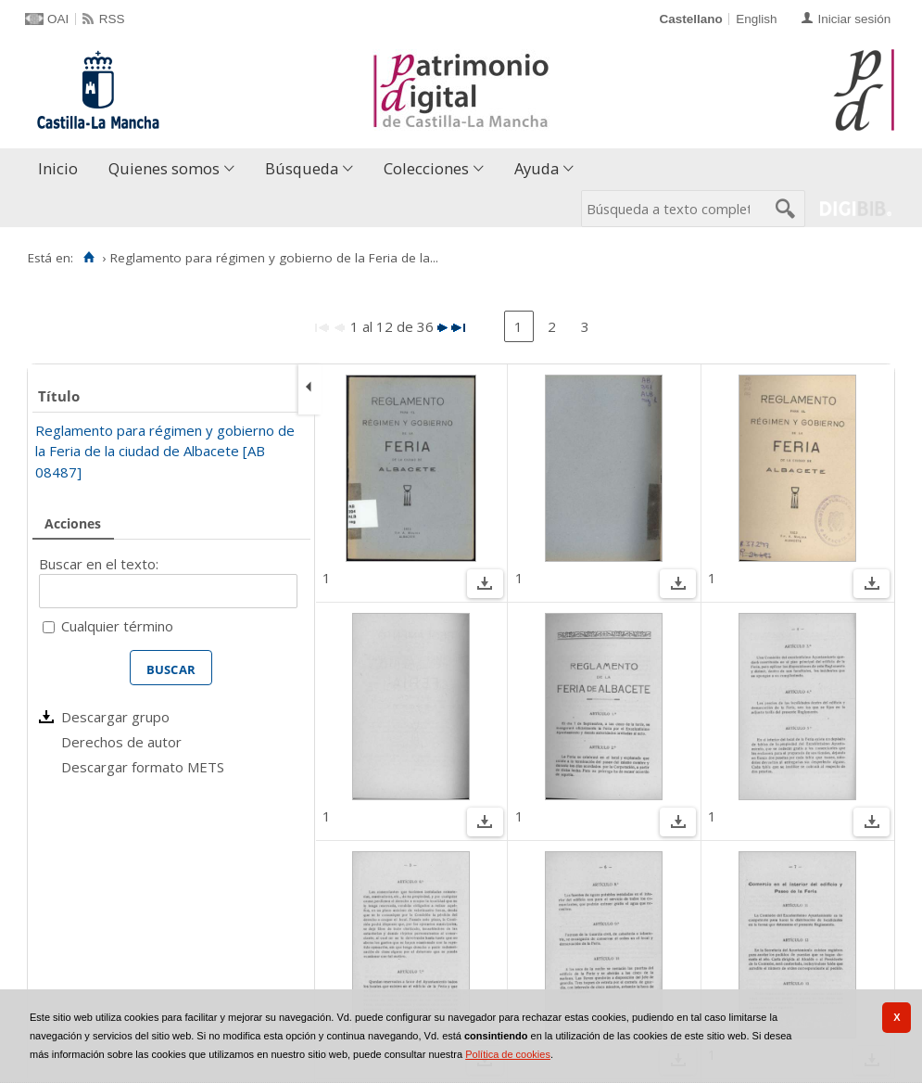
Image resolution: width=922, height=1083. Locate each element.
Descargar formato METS (142, 767)
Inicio (58, 168)
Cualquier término (117, 626)
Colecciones (426, 168)
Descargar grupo (115, 716)
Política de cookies (507, 1054)
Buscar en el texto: (98, 563)
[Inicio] (88, 257)
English (756, 19)
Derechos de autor (121, 742)
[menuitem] (62, 169)
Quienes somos (164, 168)
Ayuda (536, 168)
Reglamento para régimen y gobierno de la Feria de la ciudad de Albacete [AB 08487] (165, 451)
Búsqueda (301, 168)
